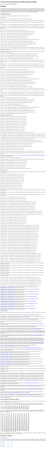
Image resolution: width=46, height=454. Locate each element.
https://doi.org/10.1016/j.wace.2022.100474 (14, 392)
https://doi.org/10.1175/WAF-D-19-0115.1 (36, 323)
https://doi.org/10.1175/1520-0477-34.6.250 (30, 314)
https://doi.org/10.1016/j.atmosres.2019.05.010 (31, 347)
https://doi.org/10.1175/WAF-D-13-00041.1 (32, 380)
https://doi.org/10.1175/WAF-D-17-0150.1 (39, 334)
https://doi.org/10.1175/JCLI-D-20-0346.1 (6, 352)
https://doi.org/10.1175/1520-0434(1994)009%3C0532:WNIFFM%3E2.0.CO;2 (33, 155)
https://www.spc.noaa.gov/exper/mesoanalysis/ (34, 349)
